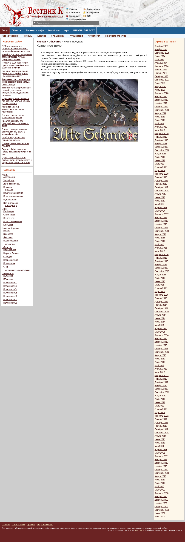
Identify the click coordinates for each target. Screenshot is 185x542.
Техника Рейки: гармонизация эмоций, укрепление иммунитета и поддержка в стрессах (16, 91)
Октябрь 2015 (161, 268)
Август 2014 (160, 315)
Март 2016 (160, 251)
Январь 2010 (161, 496)
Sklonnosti (8, 234)
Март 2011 (160, 453)
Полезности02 (10, 282)
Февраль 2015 (162, 295)
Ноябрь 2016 (161, 224)
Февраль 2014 (162, 335)
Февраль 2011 (162, 456)
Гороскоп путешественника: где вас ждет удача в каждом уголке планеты (16, 101)
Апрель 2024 (161, 63)
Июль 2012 (160, 399)
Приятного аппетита (115, 36)
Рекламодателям (76, 19)
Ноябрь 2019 (161, 103)
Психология (9, 263)
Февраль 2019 (162, 133)
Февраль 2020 (162, 93)
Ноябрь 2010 (161, 466)
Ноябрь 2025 (161, 49)
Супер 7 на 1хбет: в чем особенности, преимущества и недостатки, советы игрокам (17, 160)
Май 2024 (159, 59)
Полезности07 (10, 299)
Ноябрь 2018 (161, 143)
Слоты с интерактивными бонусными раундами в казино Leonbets (14, 132)
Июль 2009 (160, 513)
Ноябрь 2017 (161, 184)
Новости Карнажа (10, 228)
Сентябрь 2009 (162, 510)
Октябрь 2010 (161, 469)
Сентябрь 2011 (162, 432)
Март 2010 (160, 490)
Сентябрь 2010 (162, 473)
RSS (89, 16)
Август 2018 (160, 153)
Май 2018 (159, 164)
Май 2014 (159, 325)
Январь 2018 (161, 177)
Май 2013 (159, 365)
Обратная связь (45, 524)
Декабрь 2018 (161, 140)
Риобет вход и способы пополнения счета (13, 138)
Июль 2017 (160, 197)
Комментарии (93, 9)
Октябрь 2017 (161, 187)
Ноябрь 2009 (161, 503)
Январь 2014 (161, 338)
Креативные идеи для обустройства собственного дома (15, 123)
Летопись (8, 237)
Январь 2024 (161, 69)
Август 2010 (160, 476)
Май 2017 (159, 204)
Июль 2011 (160, 439)
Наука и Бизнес (11, 253)
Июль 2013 (160, 359)
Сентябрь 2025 (162, 53)
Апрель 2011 (161, 449)
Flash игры (8, 211)
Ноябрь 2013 (161, 345)
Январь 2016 (161, 258)
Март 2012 (160, 412)
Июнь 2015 (160, 281)
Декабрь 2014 (161, 301)
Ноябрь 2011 (161, 426)
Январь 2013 (161, 379)
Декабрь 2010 (161, 463)
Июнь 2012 (160, 402)
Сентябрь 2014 (162, 311)
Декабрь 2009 (161, 500)
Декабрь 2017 (161, 180)
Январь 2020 (161, 96)
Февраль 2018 (162, 174)
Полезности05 (10, 293)
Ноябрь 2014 (161, 305)
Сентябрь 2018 (162, 150)
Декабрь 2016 (161, 221)
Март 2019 (160, 130)
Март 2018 (160, 170)
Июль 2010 (160, 479)
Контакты (74, 16)
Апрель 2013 (161, 369)
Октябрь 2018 (161, 147)
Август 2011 (160, 436)
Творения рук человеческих (16, 270)
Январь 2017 (161, 217)
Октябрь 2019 (161, 106)
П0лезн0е (8, 276)
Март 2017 (160, 211)
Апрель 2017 (161, 207)
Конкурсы (8, 225)
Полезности (7, 273)
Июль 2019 (160, 117)
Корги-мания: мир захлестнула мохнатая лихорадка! (13, 109)
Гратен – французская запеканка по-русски (13, 116)
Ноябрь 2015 (161, 264)
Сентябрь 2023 (162, 80)
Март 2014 (160, 332)
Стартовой (74, 12)
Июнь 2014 (160, 322)
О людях (7, 256)
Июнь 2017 (160, 201)
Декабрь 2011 (161, 422)
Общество (17, 30)
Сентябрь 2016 (162, 231)
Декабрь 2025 (161, 46)
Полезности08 (10, 303)
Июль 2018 (160, 157)
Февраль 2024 (162, 66)
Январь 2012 (161, 419)
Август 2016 (160, 234)
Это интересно (10, 36)
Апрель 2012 (161, 409)
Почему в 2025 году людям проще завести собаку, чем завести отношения (15, 65)
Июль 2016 (160, 238)
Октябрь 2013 (161, 348)
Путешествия (76, 36)
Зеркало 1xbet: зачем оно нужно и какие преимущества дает (16, 151)
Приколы (27, 36)
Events (6, 230)
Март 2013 (160, 372)
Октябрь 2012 (161, 389)
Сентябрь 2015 (162, 271)
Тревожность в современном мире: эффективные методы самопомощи (16, 82)
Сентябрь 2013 (162, 352)
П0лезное (8, 279)
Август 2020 (160, 86)
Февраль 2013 (162, 375)
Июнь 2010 (160, 483)
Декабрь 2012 (161, 382)
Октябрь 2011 (161, 429)
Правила (31, 524)
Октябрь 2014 (161, 308)
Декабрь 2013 (161, 342)
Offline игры (9, 215)
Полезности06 (10, 296)
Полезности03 (10, 286)
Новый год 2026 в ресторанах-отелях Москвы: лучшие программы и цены (17, 57)
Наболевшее (9, 250)
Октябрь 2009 (161, 506)
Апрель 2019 (161, 127)
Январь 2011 (161, 459)
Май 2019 (159, 123)
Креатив (41, 36)
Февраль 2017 (162, 214)
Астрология (94, 36)
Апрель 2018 (161, 167)
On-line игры (9, 218)
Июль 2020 (160, 90)
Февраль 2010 (162, 493)
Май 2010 (159, 486)
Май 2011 (159, 446)
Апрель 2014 (161, 328)
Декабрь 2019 (161, 100)
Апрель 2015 (161, 288)
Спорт (6, 267)
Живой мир (54, 30)
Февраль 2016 (162, 254)
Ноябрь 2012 (161, 385)
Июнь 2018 (160, 160)
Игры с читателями (12, 221)
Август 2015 (160, 274)
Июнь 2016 (160, 241)
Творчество (9, 244)
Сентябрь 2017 (162, 190)
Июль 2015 (160, 278)
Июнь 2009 (160, 516)
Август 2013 (160, 355)
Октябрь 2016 (161, 227)
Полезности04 (10, 289)
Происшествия (10, 260)
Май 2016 (159, 244)
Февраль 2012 (162, 416)
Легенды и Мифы (35, 30)
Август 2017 (160, 194)
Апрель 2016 (161, 248)
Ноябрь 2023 (161, 73)
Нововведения (10, 241)
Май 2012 (159, 406)
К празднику (57, 36)
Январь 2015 (161, 298)
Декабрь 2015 (161, 261)
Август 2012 (160, 395)
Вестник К (139, 530)
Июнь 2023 (160, 83)
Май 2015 (159, 285)
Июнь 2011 (160, 443)
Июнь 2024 (160, 56)
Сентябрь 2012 (162, 392)
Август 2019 (160, 113)
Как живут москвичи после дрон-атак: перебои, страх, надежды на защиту (15, 73)
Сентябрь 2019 (162, 110)
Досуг (5, 30)
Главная (73, 9)
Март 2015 (160, 291)
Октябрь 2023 (161, 76)
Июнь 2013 (160, 362)
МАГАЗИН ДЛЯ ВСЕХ (84, 30)
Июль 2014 (160, 318)
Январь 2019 (161, 137)
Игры (66, 30)
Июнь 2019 (160, 120)
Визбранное (93, 12)
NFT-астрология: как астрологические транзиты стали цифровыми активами (16, 48)
